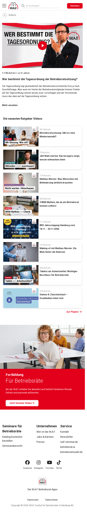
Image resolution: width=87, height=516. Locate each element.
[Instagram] (38, 462)
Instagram (38, 468)
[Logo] (13, 5)
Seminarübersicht (12, 445)
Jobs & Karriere (45, 436)
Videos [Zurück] (9, 15)
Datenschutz (51, 499)
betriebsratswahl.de (71, 451)
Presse (40, 441)
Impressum (32, 499)
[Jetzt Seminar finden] (22, 403)
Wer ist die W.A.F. (45, 431)
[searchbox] (42, 6)
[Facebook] (27, 462)
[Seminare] (75, 6)
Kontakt (64, 431)
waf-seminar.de (69, 441)
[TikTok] (59, 462)
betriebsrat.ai (67, 446)
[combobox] (42, 6)
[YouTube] (49, 462)
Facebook (27, 468)
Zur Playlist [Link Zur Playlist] (74, 312)
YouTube (50, 468)
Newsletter (66, 436)
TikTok (59, 468)
